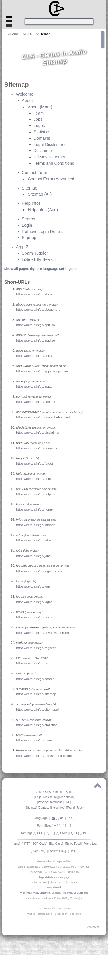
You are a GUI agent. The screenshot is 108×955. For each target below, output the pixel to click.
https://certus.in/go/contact (35, 401)
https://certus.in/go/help (33, 478)
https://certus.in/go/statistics (36, 725)
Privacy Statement (51, 157)
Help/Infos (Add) (43, 209)
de (61, 818)
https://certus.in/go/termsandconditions (44, 755)
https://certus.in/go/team (34, 740)
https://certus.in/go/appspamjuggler (42, 371)
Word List (90, 843)
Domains (42, 138)
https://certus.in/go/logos (34, 602)
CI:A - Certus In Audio (59, 791)
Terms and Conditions (54, 163)
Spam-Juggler (35, 253)
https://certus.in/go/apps (34, 355)
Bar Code (56, 843)
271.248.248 (93, 927)
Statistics (42, 132)
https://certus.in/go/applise (35, 340)
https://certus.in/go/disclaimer (38, 432)
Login (27, 225)
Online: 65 (73, 872)
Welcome (24, 94)
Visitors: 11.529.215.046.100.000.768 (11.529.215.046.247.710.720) (53, 867)
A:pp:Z (22, 247)
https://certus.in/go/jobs (33, 556)
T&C (67, 802)
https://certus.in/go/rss (32, 663)
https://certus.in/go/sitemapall (38, 709)
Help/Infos (31, 203)
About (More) (40, 107)
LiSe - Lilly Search (39, 259)
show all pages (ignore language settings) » (40, 269)
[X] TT (73, 833)
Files (72, 851)
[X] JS (49, 833)
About (27, 100)
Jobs (38, 119)
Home (14, 34)
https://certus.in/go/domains (36, 448)
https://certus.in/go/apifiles (35, 325)
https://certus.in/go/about (34, 294)
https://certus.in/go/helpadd (36, 494)
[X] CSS (38, 833)
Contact (44, 807)
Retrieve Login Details (42, 231)
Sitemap (44, 34)
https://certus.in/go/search (35, 679)
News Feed (73, 843)
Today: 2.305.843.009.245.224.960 (48, 872)
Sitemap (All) (40, 194)
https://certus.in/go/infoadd (35, 525)
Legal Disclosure (49, 144)
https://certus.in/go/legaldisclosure (41, 571)
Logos (39, 125)
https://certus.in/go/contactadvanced (43, 417)
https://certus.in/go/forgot (34, 463)
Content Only (56, 851)
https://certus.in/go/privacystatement (43, 632)
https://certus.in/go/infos (34, 540)
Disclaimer (43, 150)
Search (28, 219)
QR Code (40, 843)
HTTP (27, 843)
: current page (54, 877)
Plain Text (38, 851)
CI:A (28, 34)
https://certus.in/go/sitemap (36, 694)
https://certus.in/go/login (34, 586)
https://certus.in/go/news (34, 617)
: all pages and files (53, 861)
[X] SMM (61, 833)
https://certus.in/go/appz (34, 386)
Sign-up (29, 237)
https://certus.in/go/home (34, 509)
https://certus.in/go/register (36, 648)
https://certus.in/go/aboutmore (38, 309)
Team (39, 113)
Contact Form (34, 172)
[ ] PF (83, 833)
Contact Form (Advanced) (52, 179)
